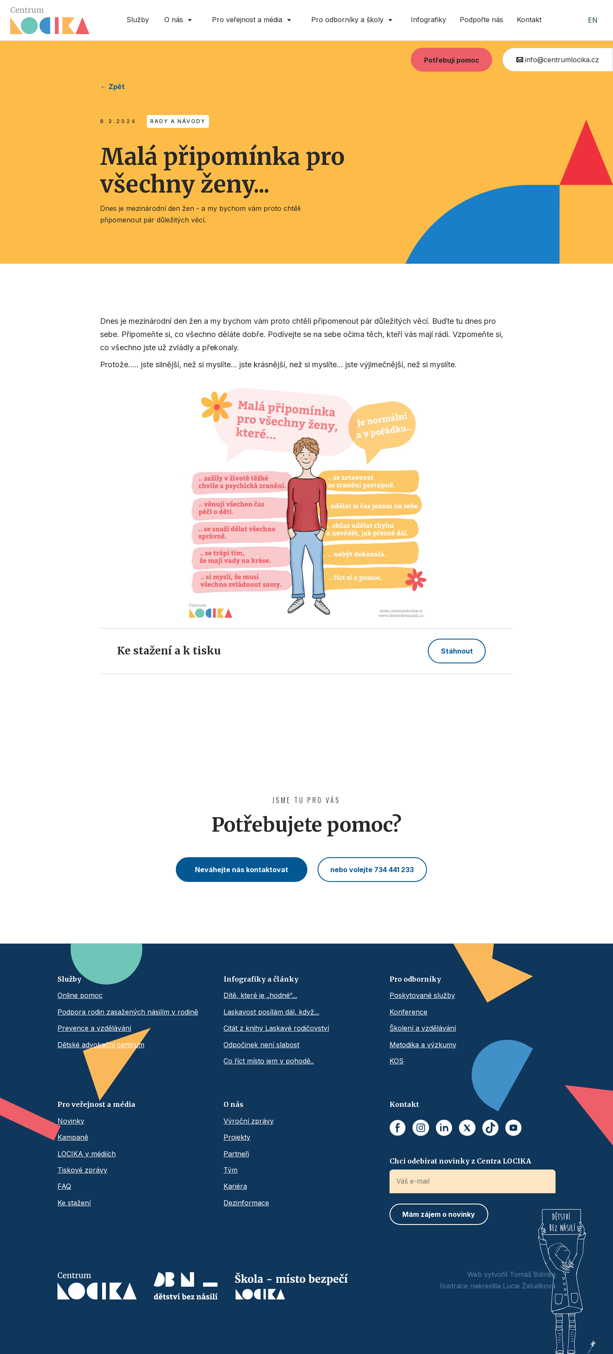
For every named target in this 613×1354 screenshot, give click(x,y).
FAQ (64, 1186)
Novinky (70, 1121)
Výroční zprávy (248, 1121)
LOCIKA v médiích (86, 1153)
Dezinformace (246, 1202)
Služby (137, 19)
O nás (233, 1104)
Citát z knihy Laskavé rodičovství (276, 1028)
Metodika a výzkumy (423, 1044)
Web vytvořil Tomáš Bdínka (511, 1274)
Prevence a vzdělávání (94, 1028)
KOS (397, 1061)
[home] (49, 20)
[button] (179, 20)
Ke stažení (74, 1202)
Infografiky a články (260, 979)
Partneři (236, 1153)
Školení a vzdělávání (423, 1028)
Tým (230, 1170)
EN (593, 20)
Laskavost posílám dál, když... (271, 1012)
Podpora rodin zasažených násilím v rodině (127, 1012)
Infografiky (428, 19)
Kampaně (72, 1137)
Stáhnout (457, 651)
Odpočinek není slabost (261, 1044)
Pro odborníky (415, 979)
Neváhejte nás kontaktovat (241, 869)
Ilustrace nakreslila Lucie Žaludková (498, 1286)
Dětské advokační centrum (100, 1044)
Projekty (236, 1137)
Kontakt (529, 19)
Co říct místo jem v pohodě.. (268, 1061)
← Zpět (112, 86)
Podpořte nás (481, 19)
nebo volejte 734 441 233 (372, 869)
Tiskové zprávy (82, 1170)
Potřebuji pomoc (451, 60)
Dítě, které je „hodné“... (260, 995)
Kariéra (235, 1186)
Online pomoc (80, 995)
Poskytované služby (422, 995)
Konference (408, 1012)
